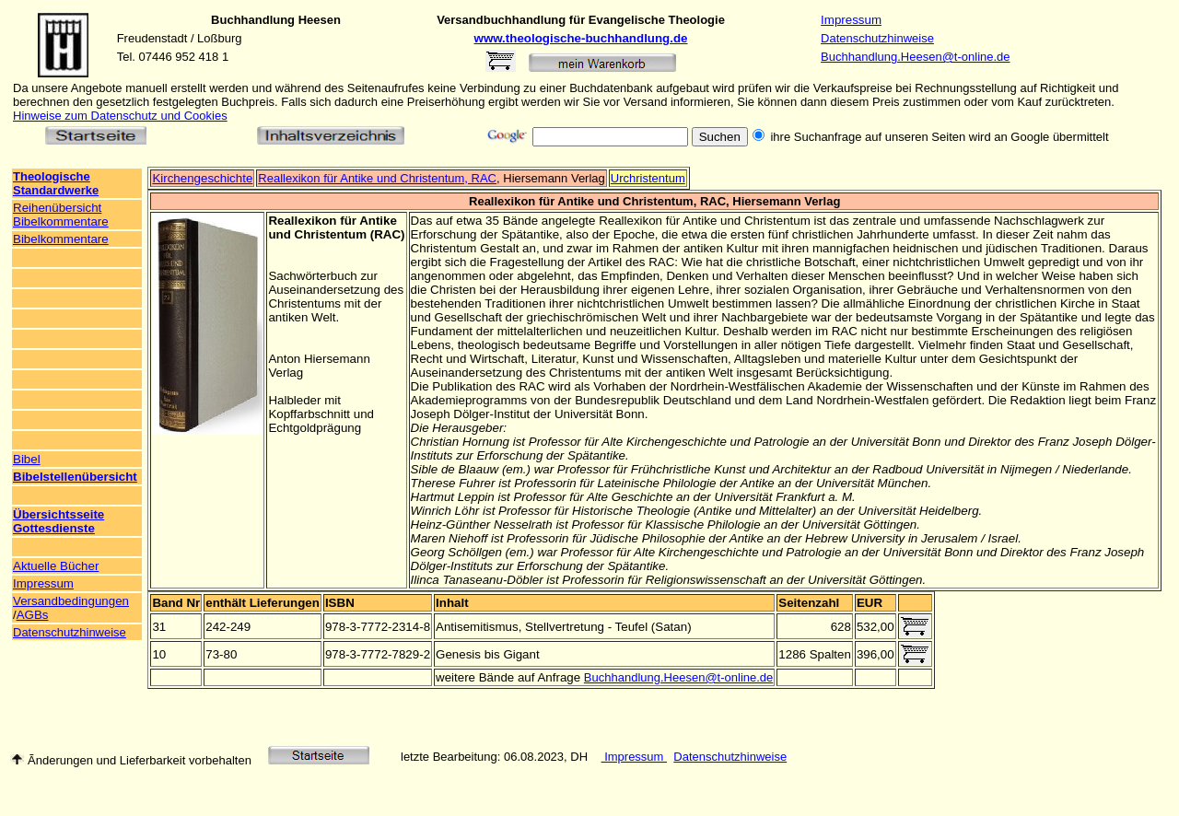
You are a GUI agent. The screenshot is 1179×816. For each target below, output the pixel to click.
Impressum (851, 20)
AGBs (33, 615)
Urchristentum (648, 178)
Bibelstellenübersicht (75, 477)
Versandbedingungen (71, 601)
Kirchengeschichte (202, 178)
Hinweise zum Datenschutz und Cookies (120, 115)
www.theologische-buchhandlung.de (581, 38)
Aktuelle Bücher (56, 566)
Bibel (27, 459)
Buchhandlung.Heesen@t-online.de (915, 57)
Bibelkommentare (61, 239)
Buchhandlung (253, 20)
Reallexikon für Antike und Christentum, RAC (377, 178)
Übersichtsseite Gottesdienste (58, 521)
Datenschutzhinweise (877, 38)
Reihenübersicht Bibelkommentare (61, 214)
